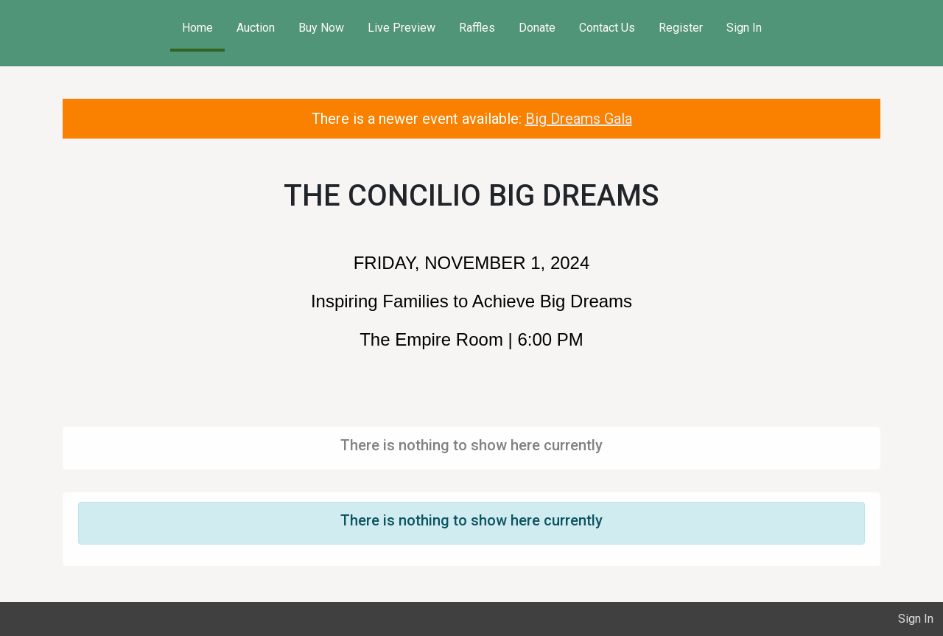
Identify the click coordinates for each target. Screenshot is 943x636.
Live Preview (401, 28)
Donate (537, 28)
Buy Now (321, 28)
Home (197, 28)
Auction (255, 28)
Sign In (744, 28)
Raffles (477, 28)
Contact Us (607, 28)
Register (681, 28)
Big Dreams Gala (578, 118)
